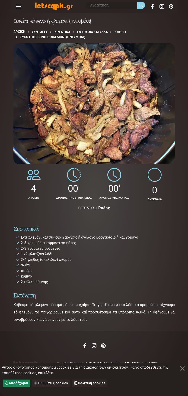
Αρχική (19, 32)
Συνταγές (40, 32)
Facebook (152, 6)
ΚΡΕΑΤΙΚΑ (62, 32)
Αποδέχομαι (16, 383)
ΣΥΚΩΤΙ (120, 32)
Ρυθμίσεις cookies (51, 383)
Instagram (162, 6)
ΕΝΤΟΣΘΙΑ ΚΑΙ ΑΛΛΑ (92, 32)
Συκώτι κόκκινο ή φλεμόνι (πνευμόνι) (52, 37)
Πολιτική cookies (89, 383)
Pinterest (171, 6)
